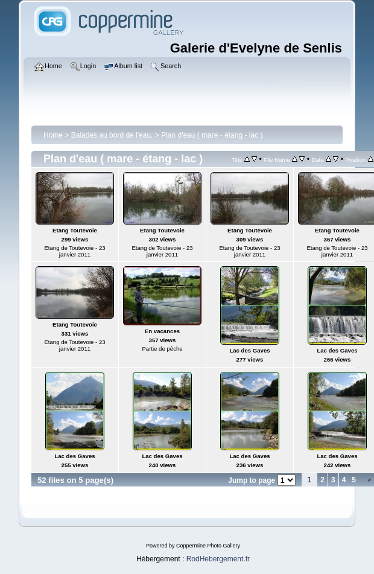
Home (53, 135)
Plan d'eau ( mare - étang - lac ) (211, 135)
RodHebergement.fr (218, 559)
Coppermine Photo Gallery (208, 546)
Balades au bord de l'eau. (112, 135)
